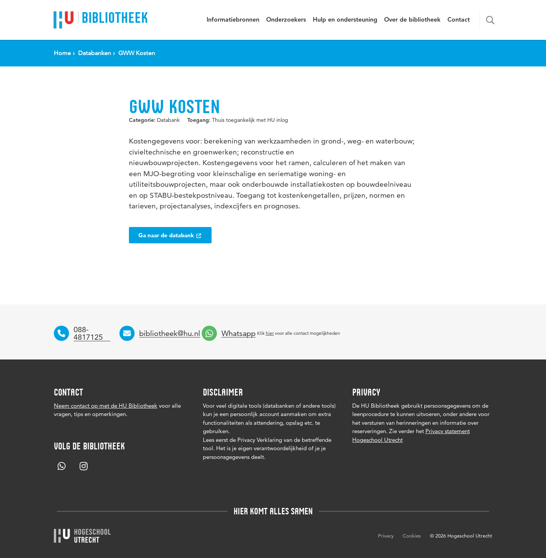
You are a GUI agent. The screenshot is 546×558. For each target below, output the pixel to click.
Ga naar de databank (170, 235)
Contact (458, 20)
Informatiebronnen (233, 20)
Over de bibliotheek (412, 20)
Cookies (412, 536)
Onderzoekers (286, 20)
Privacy (386, 536)
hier (270, 333)
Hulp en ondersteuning (345, 20)
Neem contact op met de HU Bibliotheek (105, 405)
